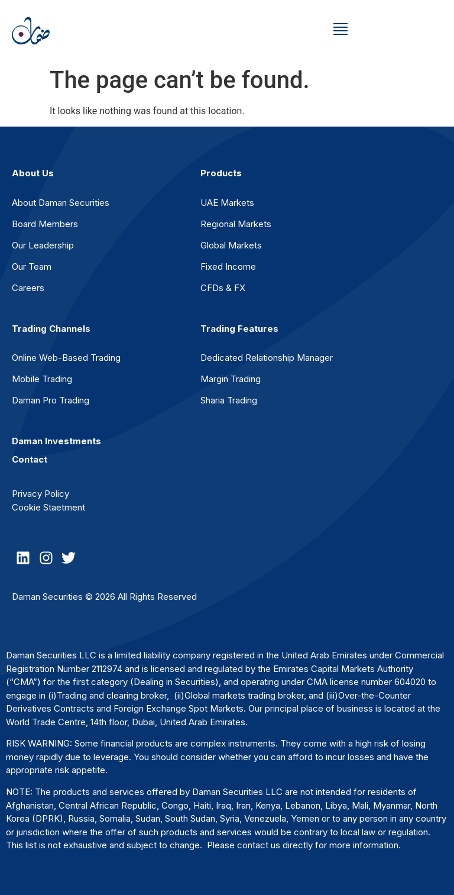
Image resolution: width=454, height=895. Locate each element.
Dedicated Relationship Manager (266, 357)
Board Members (45, 224)
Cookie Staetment (48, 507)
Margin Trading (230, 379)
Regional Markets (235, 224)
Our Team (31, 266)
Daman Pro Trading (50, 400)
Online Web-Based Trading (66, 357)
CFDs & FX (222, 287)
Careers (28, 287)
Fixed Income (228, 266)
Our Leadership (43, 245)
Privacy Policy (40, 493)
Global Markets (231, 245)
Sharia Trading (228, 400)
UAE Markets (227, 202)
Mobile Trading (42, 379)
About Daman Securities (60, 202)
